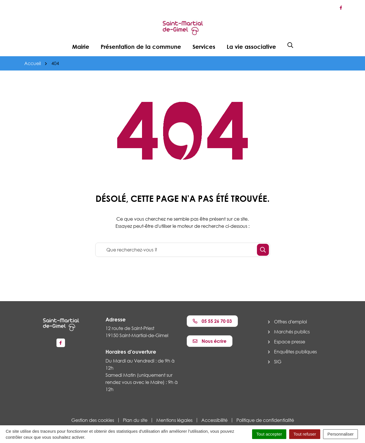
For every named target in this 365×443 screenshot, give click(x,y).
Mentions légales (174, 420)
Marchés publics (292, 332)
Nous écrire (209, 341)
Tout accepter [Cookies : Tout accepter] (269, 434)
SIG (277, 362)
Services (203, 46)
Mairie (80, 46)
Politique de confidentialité (265, 420)
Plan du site (135, 420)
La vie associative (251, 46)
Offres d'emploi (290, 322)
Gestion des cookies (92, 420)
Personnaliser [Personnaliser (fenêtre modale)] (340, 434)
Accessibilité (214, 420)
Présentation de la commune (141, 46)
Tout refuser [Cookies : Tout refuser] (304, 434)
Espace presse (289, 342)
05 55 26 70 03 (212, 321)
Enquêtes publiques (295, 352)
